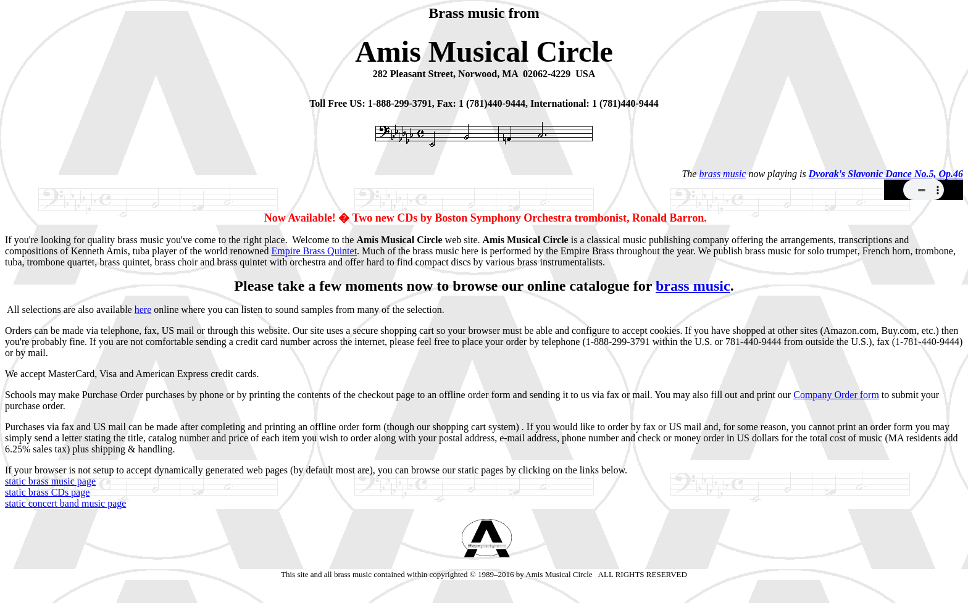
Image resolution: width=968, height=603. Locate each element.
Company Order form (836, 394)
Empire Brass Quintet (314, 251)
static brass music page (50, 481)
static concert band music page (65, 503)
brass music (722, 173)
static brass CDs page (47, 492)
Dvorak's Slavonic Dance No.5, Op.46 (886, 173)
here (143, 309)
